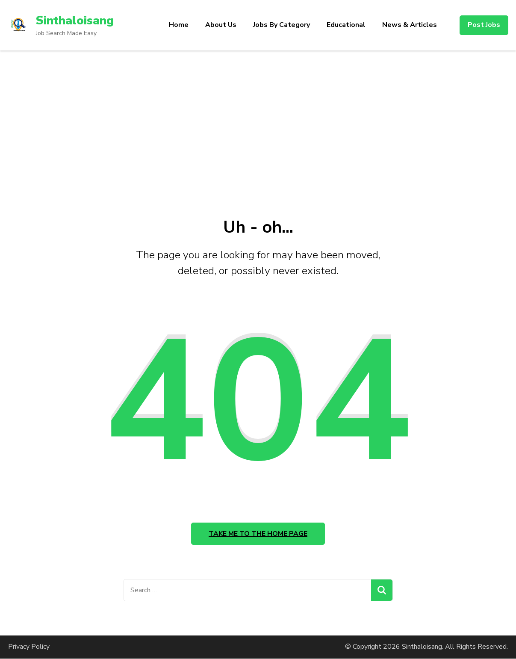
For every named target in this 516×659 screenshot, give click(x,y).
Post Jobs (484, 25)
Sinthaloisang (75, 20)
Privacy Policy (29, 647)
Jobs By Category (281, 25)
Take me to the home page (258, 534)
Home (179, 25)
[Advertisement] (258, 114)
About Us (220, 25)
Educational (346, 25)
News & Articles (409, 25)
